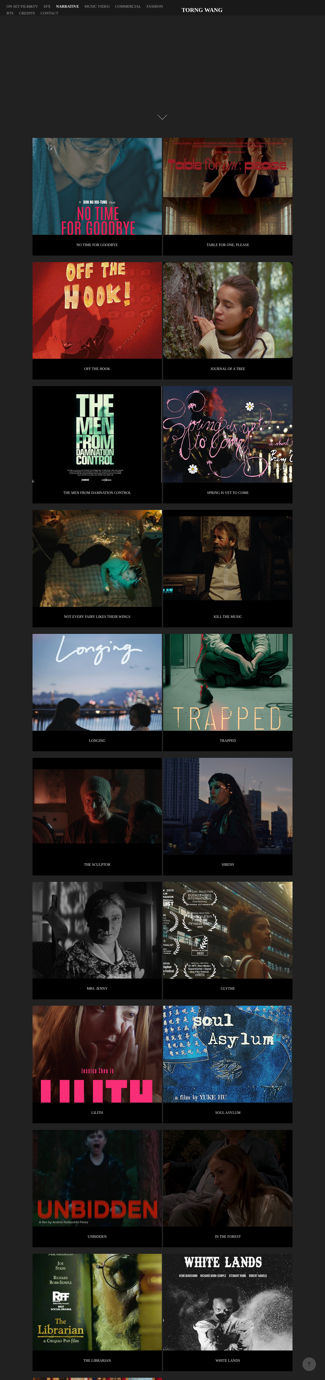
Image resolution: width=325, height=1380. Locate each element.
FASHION (154, 6)
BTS (10, 13)
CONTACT (49, 13)
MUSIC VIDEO (97, 6)
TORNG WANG (202, 10)
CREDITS (27, 13)
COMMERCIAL (128, 6)
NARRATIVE (67, 6)
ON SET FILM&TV (22, 6)
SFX (47, 6)
